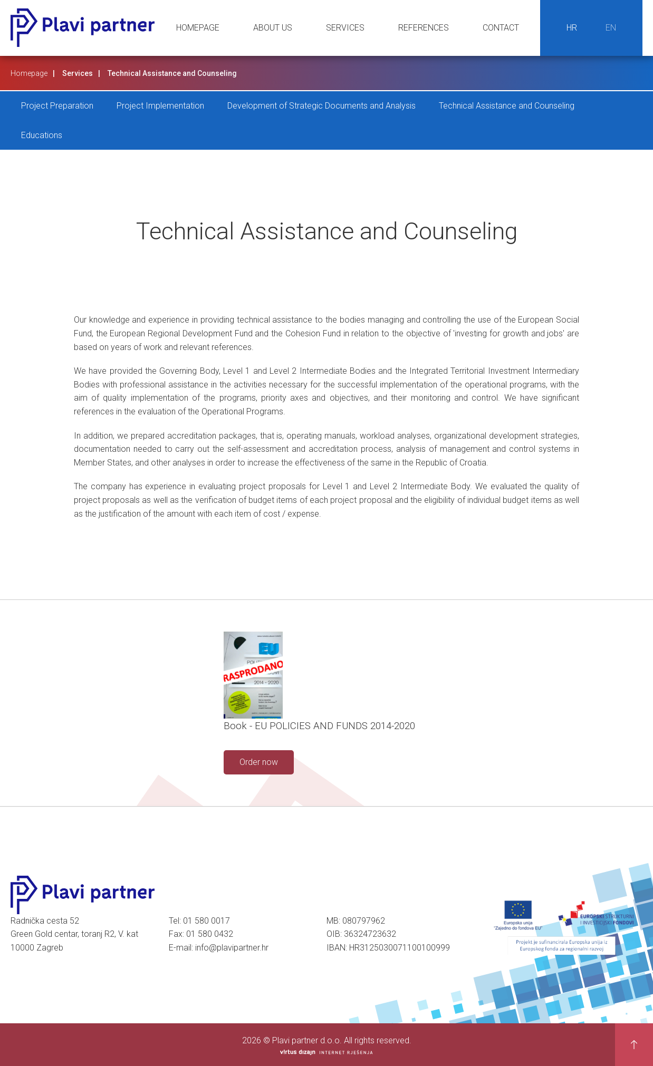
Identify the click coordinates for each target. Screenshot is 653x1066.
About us (272, 28)
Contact (501, 28)
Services (345, 28)
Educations (41, 135)
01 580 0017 (206, 921)
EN (611, 28)
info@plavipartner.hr (231, 948)
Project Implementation (160, 106)
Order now (258, 762)
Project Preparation (57, 106)
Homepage (197, 28)
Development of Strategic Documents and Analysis (321, 106)
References (423, 28)
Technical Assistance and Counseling (506, 106)
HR (571, 28)
